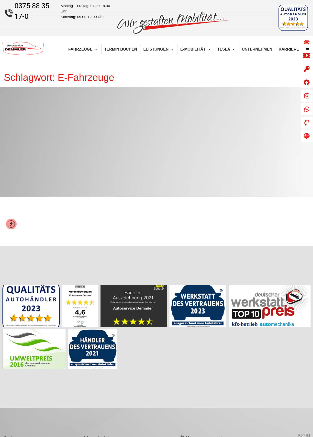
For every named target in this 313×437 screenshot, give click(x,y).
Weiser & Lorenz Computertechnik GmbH (188, 431)
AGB (306, 367)
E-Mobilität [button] (195, 49)
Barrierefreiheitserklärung (290, 361)
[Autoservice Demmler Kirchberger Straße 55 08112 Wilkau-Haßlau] (156, 142)
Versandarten (300, 385)
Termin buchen (120, 49)
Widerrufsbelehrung (295, 373)
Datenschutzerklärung (293, 397)
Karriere (289, 49)
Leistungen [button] (158, 49)
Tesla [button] (226, 49)
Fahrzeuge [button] (83, 49)
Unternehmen (257, 49)
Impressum (301, 391)
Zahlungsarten (299, 379)
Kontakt (304, 355)
